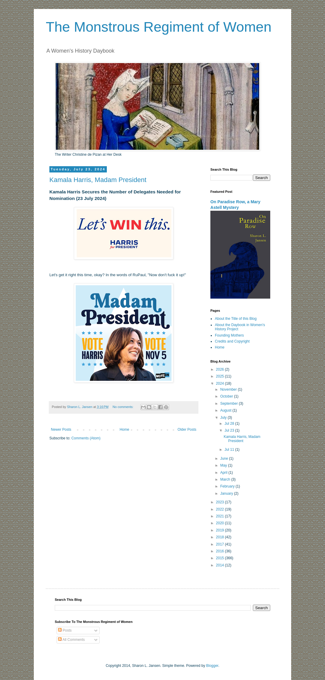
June (224, 458)
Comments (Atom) (85, 438)
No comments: (123, 407)
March (225, 479)
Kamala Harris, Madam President (97, 180)
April (224, 472)
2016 (220, 551)
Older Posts (186, 429)
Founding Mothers (229, 335)
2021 (220, 516)
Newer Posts (61, 429)
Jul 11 (229, 449)
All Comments (71, 640)
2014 (220, 565)
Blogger (212, 666)
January (227, 493)
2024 (220, 383)
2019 (220, 530)
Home (124, 429)
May (224, 465)
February (228, 486)
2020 (220, 523)
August (226, 410)
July (224, 417)
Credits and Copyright (232, 341)
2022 (220, 509)
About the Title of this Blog (235, 319)
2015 (220, 558)
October (227, 396)
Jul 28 (229, 423)
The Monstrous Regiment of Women (158, 27)
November (229, 389)
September (229, 403)
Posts (65, 630)
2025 (220, 376)
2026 (220, 369)
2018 (220, 537)
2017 (220, 544)
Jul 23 (229, 430)
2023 (220, 502)
